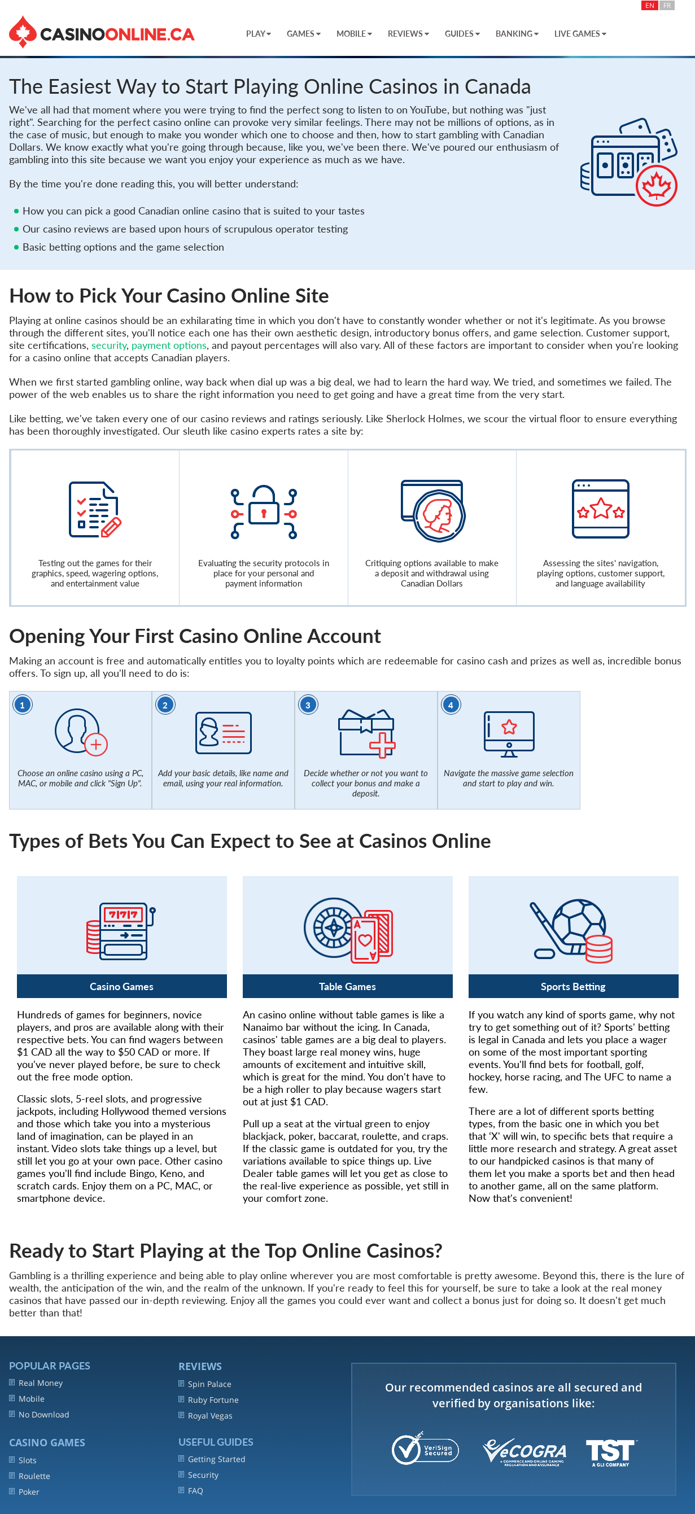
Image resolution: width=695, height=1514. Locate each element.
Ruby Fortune (208, 1399)
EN (649, 5)
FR (667, 5)
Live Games (580, 33)
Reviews (408, 33)
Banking (517, 33)
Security (198, 1474)
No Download (39, 1414)
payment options (169, 345)
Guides (462, 33)
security (108, 345)
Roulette (29, 1476)
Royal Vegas (205, 1415)
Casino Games (47, 1442)
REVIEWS (200, 1366)
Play (258, 33)
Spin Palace (204, 1384)
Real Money (36, 1382)
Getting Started (212, 1459)
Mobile (354, 33)
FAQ (190, 1490)
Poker (24, 1491)
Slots (23, 1460)
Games (304, 33)
